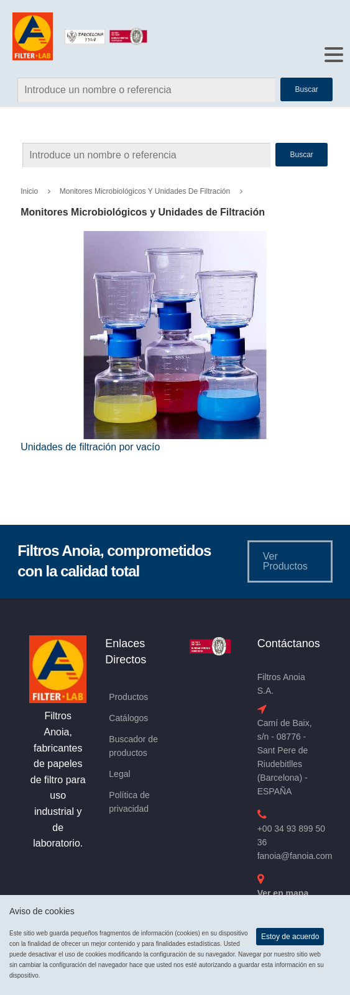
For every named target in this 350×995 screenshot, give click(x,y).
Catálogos (128, 718)
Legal (119, 774)
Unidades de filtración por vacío (90, 447)
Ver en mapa (283, 893)
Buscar (301, 154)
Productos (128, 697)
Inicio (29, 191)
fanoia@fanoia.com (295, 856)
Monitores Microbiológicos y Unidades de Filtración (145, 191)
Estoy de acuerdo (290, 936)
